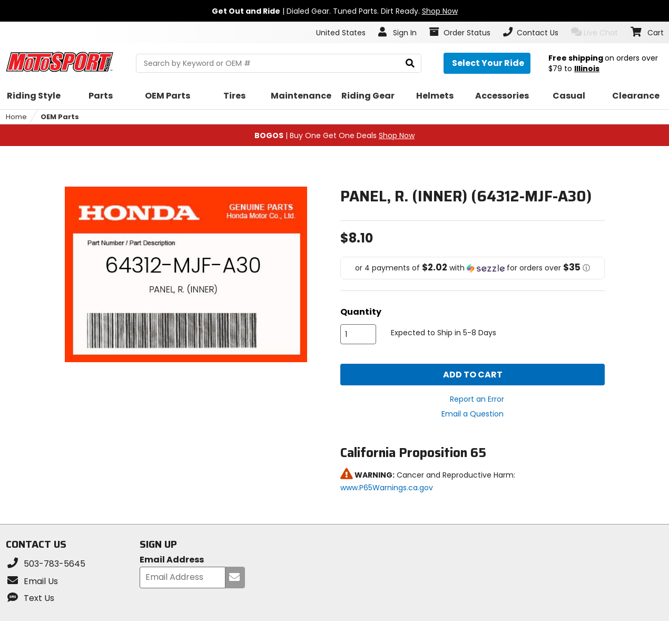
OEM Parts (60, 117)
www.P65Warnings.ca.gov (386, 487)
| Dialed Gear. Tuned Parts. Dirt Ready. (335, 11)
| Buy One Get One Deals (334, 135)
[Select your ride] (487, 63)
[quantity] (358, 334)
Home (16, 117)
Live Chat (594, 32)
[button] (472, 268)
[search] (410, 63)
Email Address (172, 560)
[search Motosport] (278, 63)
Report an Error (477, 399)
